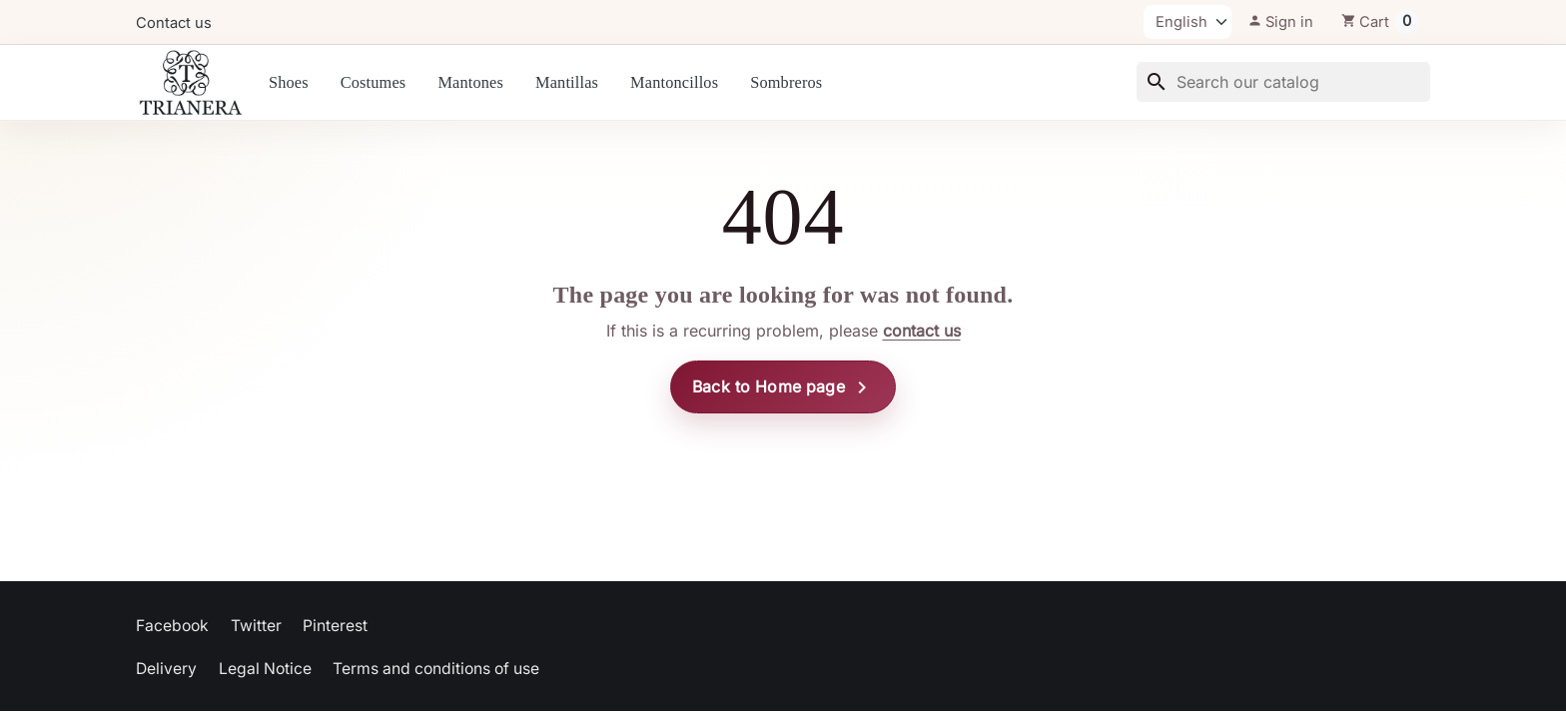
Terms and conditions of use (436, 668)
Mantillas (566, 82)
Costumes (373, 82)
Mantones (470, 82)
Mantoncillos (674, 82)
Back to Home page (783, 387)
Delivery (166, 668)
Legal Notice (265, 668)
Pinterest (335, 625)
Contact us (174, 23)
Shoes (289, 82)
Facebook (172, 625)
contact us (922, 331)
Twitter (256, 625)
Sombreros (786, 82)
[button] (1280, 22)
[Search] (1283, 82)
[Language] (1187, 22)
